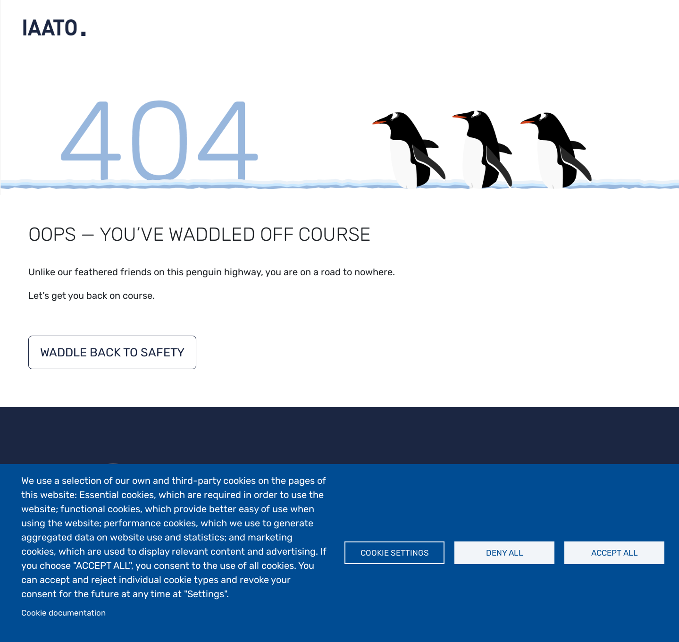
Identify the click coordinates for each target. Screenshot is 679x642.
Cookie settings (394, 553)
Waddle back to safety (112, 352)
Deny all (504, 553)
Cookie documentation (63, 612)
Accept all (614, 553)
